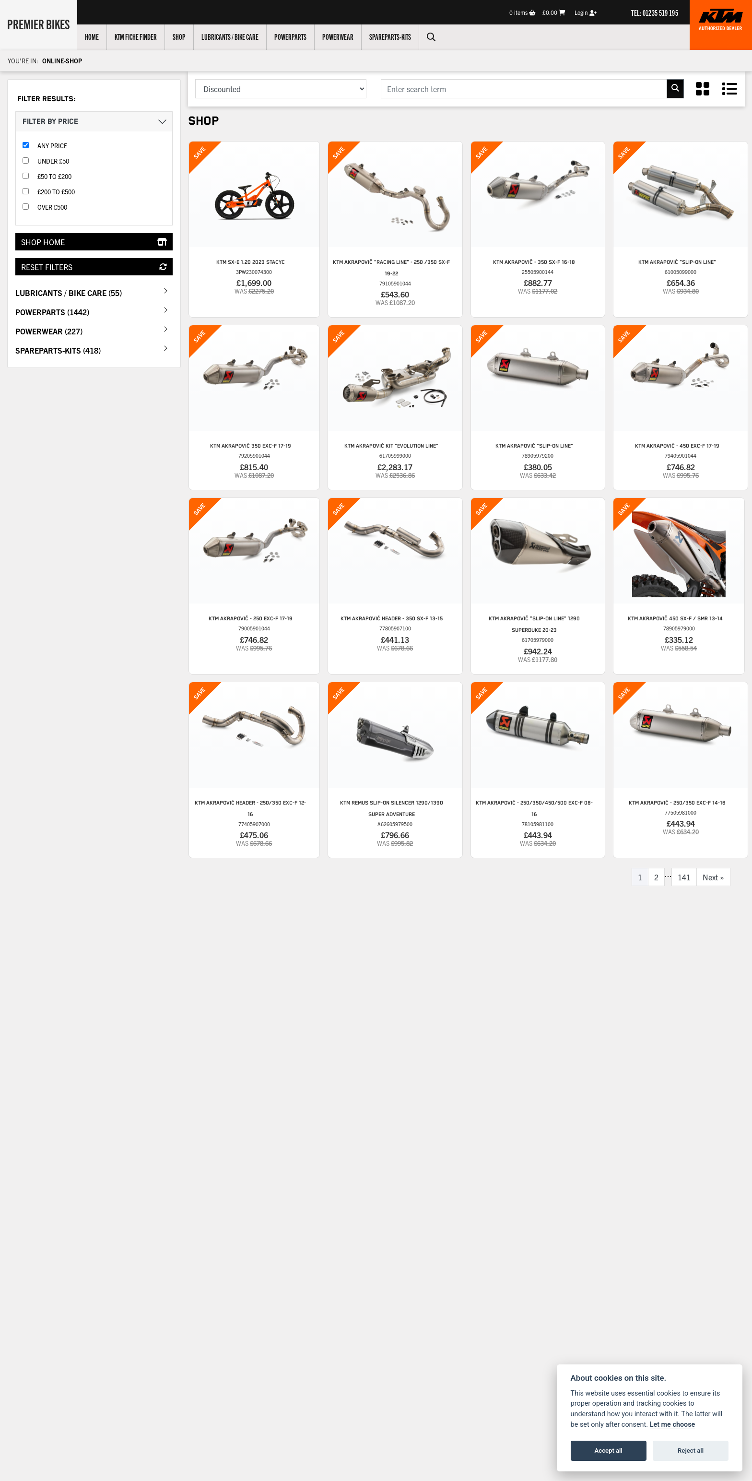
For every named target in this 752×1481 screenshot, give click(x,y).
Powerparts (292, 36)
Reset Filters (94, 267)
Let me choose (672, 1425)
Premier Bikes (39, 23)
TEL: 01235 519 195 (654, 12)
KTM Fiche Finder (138, 36)
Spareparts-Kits (392, 36)
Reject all (691, 1450)
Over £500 (52, 207)
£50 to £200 (54, 176)
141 (684, 877)
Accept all (609, 1450)
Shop (181, 36)
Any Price (52, 146)
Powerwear (339, 36)
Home (94, 36)
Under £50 (53, 161)
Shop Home (94, 242)
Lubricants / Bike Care (231, 36)
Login (586, 12)
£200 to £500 (56, 192)
